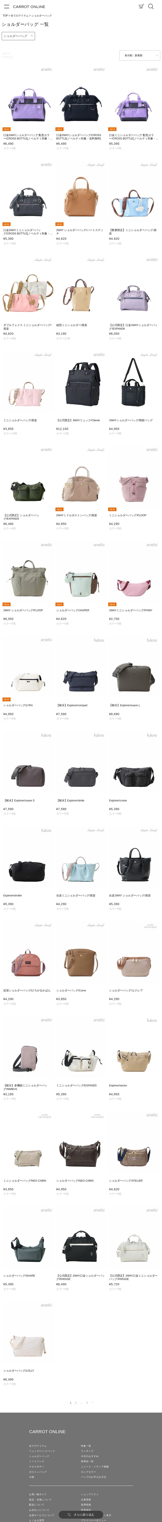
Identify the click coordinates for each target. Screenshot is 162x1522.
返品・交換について (40, 1499)
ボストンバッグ (38, 1472)
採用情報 (86, 1504)
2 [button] (76, 1402)
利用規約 (86, 1510)
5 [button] (87, 1402)
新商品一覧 (87, 1461)
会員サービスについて (41, 1515)
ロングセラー (88, 1472)
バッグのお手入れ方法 (93, 1477)
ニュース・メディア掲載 (95, 1466)
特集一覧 (86, 1446)
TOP (5, 15)
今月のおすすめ (90, 1456)
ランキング (87, 1451)
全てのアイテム (19, 15)
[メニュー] (6, 6)
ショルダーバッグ (15, 36)
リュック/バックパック (42, 1451)
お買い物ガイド (38, 1494)
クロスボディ (36, 1466)
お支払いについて (39, 1510)
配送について (36, 1504)
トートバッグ (36, 1461)
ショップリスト (90, 1494)
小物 (31, 1477)
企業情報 (86, 1499)
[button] (93, 1403)
